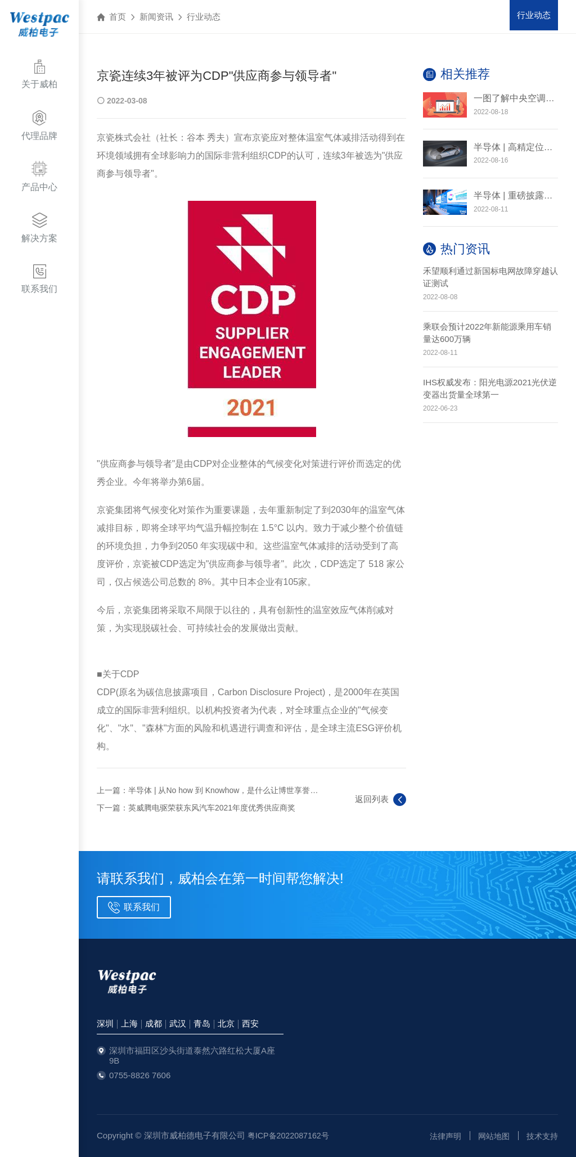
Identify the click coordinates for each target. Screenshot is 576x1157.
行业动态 (203, 16)
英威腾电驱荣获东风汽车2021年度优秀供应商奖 (211, 807)
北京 (226, 1023)
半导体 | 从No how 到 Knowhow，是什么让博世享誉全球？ (231, 790)
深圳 (105, 1023)
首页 (117, 16)
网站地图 (490, 1136)
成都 (153, 1023)
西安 (250, 1023)
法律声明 (440, 1136)
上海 (129, 1023)
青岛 (202, 1023)
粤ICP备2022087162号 (291, 1135)
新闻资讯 (156, 16)
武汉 (177, 1023)
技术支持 (541, 1136)
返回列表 (380, 799)
